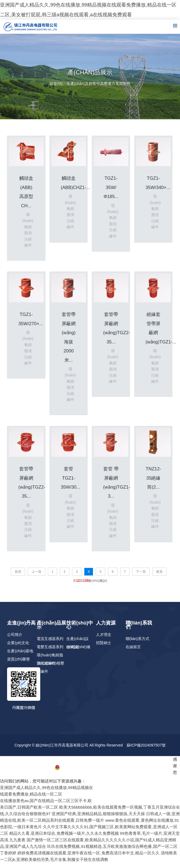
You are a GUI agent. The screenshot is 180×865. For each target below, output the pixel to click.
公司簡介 (14, 637)
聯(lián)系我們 (139, 627)
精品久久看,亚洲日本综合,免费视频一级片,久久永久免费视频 (64, 835)
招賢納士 (103, 645)
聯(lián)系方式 (137, 641)
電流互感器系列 (50, 641)
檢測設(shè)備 (78, 649)
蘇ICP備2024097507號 (146, 747)
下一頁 (141, 574)
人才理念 (103, 637)
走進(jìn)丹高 (21, 625)
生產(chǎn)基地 (20, 653)
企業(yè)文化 (18, 645)
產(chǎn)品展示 (51, 627)
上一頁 (36, 574)
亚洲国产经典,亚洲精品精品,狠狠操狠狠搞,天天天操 (98, 816)
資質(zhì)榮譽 (18, 661)
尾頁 (159, 574)
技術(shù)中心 (79, 627)
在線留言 (133, 649)
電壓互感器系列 (50, 649)
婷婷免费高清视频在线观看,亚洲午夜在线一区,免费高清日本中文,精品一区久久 (88, 855)
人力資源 (106, 625)
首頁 (18, 574)
